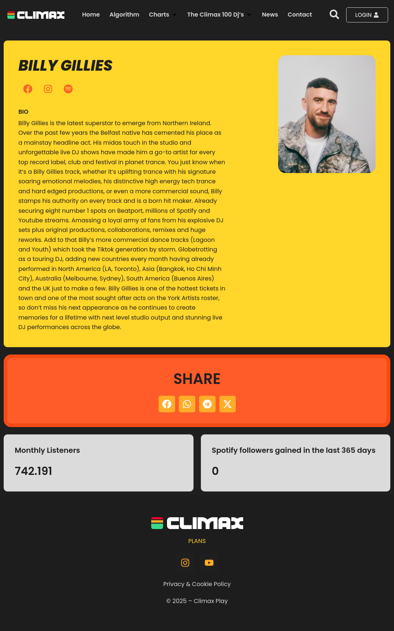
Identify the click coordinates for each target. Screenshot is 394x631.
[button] (163, 14)
